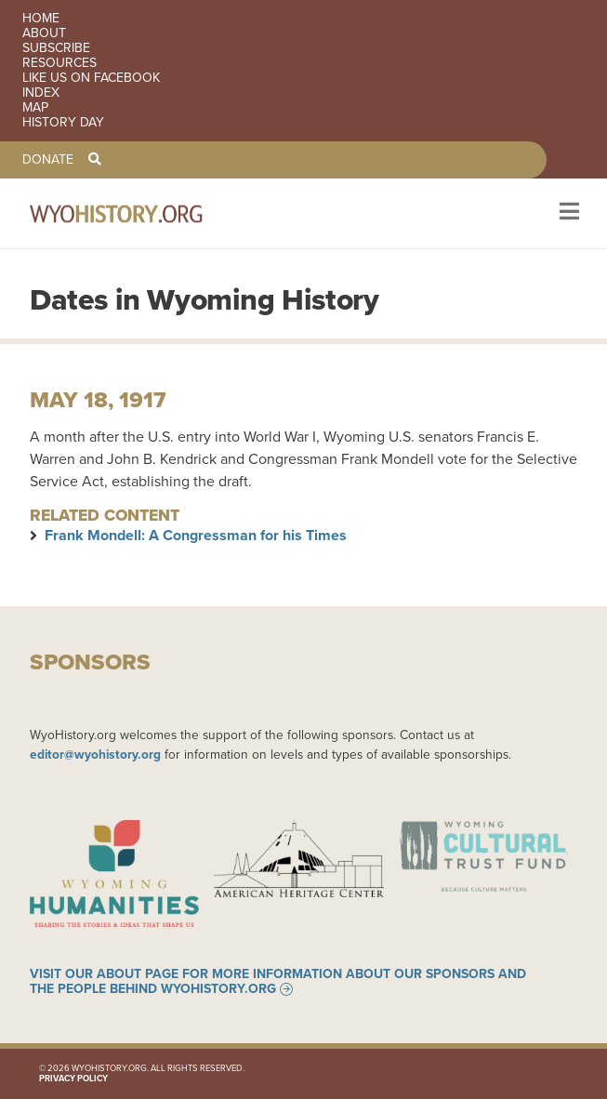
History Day (63, 122)
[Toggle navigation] (567, 213)
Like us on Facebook (91, 78)
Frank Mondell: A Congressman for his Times (196, 535)
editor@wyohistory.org (95, 754)
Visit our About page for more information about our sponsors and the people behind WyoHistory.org (278, 982)
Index (40, 93)
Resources (59, 63)
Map (35, 107)
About (44, 33)
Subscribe (56, 48)
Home (40, 18)
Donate (47, 159)
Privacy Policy (73, 1078)
